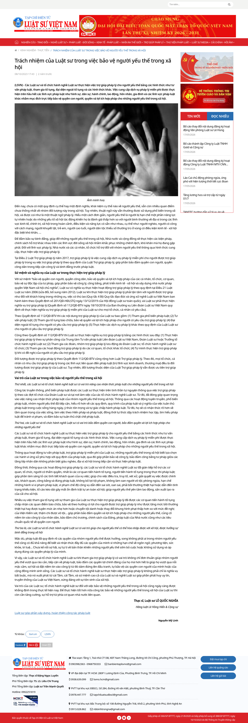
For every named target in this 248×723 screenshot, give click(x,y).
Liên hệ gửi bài (218, 675)
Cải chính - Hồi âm (222, 42)
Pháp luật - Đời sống (82, 42)
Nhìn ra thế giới (132, 42)
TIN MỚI (193, 116)
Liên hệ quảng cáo (218, 667)
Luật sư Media (201, 42)
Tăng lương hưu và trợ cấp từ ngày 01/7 (204, 196)
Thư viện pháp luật (178, 42)
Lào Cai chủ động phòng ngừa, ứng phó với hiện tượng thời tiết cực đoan (205, 179)
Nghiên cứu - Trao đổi (35, 42)
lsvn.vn (33, 634)
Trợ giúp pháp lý (155, 42)
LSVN (48, 634)
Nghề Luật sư (59, 42)
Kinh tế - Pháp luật (109, 42)
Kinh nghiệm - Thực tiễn (33, 50)
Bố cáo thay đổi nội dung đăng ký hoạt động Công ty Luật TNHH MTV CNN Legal (206, 162)
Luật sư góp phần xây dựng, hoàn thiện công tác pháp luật (52, 613)
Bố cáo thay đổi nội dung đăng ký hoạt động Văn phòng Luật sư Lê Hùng (206, 128)
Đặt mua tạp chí (218, 659)
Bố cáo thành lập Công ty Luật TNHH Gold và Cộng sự (205, 145)
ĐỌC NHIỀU (220, 116)
